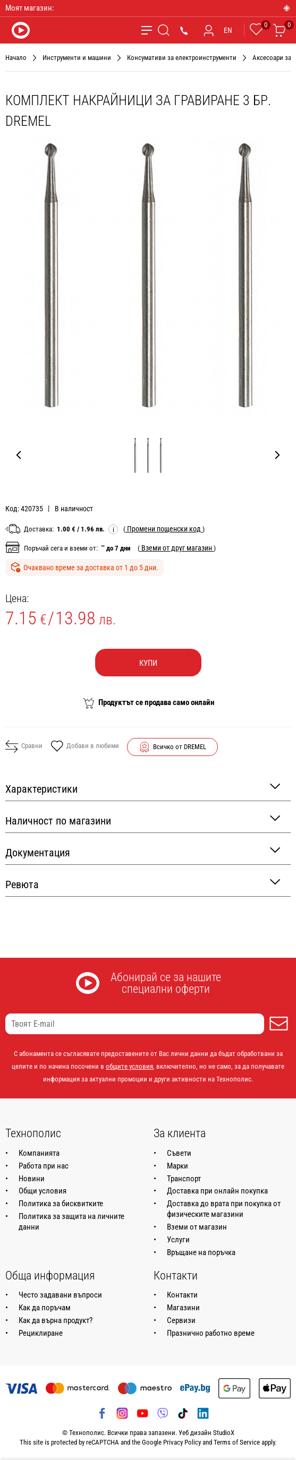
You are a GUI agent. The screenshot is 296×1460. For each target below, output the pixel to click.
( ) (164, 529)
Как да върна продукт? (55, 1320)
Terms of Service (237, 1442)
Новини (32, 1178)
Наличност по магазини (142, 820)
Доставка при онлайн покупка (217, 1191)
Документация (142, 852)
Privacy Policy (182, 1442)
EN (228, 30)
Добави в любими (84, 747)
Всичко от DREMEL (179, 747)
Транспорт (184, 1178)
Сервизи (181, 1320)
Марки (177, 1166)
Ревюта (142, 884)
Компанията (39, 1153)
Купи (148, 663)
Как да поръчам (45, 1307)
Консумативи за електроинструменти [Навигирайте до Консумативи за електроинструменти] (181, 58)
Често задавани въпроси (60, 1295)
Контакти (182, 1295)
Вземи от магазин (197, 1227)
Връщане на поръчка (201, 1252)
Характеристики (142, 788)
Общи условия (42, 1191)
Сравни (24, 746)
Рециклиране (41, 1333)
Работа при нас (44, 1166)
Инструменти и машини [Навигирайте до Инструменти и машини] (77, 58)
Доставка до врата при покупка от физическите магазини (224, 1209)
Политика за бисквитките (61, 1203)
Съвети (179, 1153)
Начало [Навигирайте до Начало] (16, 58)
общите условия (129, 1066)
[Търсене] (163, 30)
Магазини (183, 1307)
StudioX (223, 1433)
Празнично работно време (211, 1333)
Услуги (178, 1239)
